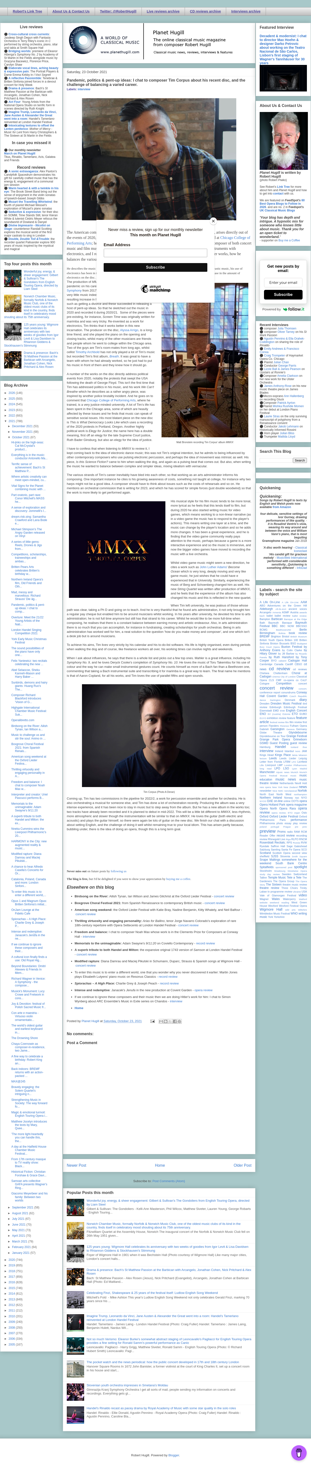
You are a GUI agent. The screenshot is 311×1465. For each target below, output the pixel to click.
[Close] (213, 221)
